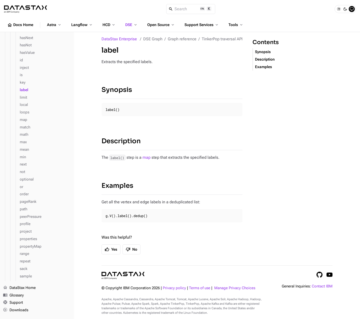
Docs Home (20, 25)
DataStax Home (19, 288)
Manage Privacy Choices (234, 288)
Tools (236, 25)
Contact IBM (322, 286)
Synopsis (117, 90)
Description (121, 141)
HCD (109, 25)
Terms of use (199, 288)
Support (13, 303)
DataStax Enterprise (119, 39)
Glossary (13, 295)
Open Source (161, 25)
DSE (131, 25)
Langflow (82, 25)
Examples (117, 186)
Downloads (15, 310)
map (146, 157)
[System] (352, 9)
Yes (111, 249)
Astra (54, 25)
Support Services (201, 25)
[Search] (191, 9)
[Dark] (345, 9)
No (131, 249)
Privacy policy (174, 288)
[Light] (339, 9)
